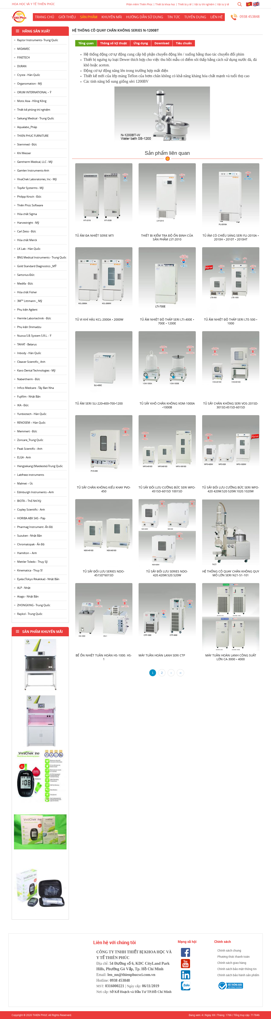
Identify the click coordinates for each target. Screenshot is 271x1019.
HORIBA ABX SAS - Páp (31, 518)
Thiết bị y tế (185, 4)
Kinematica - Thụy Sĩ (29, 570)
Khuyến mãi (111, 17)
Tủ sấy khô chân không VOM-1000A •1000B (167, 405)
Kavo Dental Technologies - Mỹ (36, 370)
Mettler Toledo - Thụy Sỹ (32, 562)
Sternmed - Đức (27, 144)
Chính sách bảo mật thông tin (237, 969)
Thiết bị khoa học (165, 4)
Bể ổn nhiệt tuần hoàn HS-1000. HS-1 (104, 657)
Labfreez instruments (30, 475)
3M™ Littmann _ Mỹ (29, 301)
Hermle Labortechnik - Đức (34, 318)
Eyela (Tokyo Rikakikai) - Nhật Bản (38, 579)
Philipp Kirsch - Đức (29, 196)
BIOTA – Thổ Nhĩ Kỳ (29, 501)
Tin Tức (173, 17)
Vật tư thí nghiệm (204, 4)
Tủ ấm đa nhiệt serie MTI (94, 235)
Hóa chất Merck (27, 240)
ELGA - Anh (24, 457)
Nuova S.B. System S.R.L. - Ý (34, 336)
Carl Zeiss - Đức (26, 231)
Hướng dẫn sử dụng (144, 17)
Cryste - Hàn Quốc (28, 75)
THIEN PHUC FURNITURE (33, 136)
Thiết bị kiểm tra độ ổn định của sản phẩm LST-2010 (167, 237)
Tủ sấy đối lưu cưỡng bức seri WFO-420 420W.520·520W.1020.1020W (230, 489)
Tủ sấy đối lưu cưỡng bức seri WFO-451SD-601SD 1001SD (167, 489)
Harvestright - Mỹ (28, 223)
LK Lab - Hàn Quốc (28, 249)
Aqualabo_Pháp (27, 127)
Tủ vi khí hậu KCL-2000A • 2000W (99, 319)
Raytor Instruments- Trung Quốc (37, 40)
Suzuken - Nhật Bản (29, 535)
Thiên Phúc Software (30, 205)
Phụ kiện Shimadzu (29, 327)
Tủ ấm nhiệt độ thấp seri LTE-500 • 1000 (230, 321)
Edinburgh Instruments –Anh (35, 492)
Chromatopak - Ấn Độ (30, 544)
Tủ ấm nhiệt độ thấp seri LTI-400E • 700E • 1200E (167, 321)
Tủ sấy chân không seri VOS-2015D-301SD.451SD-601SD (230, 405)
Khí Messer (24, 153)
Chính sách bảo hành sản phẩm (238, 975)
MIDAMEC (23, 49)
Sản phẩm (88, 17)
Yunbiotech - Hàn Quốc (31, 414)
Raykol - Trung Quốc (29, 614)
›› (180, 672)
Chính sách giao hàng (231, 963)
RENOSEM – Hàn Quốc (31, 422)
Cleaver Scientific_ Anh (31, 362)
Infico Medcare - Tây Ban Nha (35, 388)
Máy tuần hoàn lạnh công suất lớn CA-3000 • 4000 (230, 657)
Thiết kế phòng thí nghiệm (33, 110)
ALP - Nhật (24, 588)
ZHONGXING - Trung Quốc (33, 605)
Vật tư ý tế (223, 4)
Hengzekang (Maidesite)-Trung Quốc (40, 466)
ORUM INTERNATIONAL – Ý (34, 92)
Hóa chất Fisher (27, 292)
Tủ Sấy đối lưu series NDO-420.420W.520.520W (167, 573)
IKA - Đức (23, 405)
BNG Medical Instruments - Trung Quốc (41, 257)
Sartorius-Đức (26, 275)
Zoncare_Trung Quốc (30, 440)
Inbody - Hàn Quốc (29, 353)
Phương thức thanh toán (233, 957)
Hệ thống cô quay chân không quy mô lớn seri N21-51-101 (230, 573)
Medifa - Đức (25, 283)
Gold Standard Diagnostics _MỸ (36, 266)
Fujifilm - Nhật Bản (28, 396)
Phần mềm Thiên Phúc (139, 4)
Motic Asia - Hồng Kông (31, 101)
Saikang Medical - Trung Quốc (35, 118)
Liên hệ (216, 17)
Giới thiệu (67, 17)
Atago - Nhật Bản (28, 596)
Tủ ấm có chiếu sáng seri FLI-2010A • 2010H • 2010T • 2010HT (231, 237)
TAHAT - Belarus (27, 344)
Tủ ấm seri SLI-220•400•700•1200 (99, 403)
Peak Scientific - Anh (29, 449)
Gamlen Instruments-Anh (33, 170)
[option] (40, 666)
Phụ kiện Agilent (27, 309)
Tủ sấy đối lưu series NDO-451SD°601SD (104, 573)
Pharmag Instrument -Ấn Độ (35, 527)
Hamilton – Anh (27, 553)
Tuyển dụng (195, 17)
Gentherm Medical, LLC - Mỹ (35, 162)
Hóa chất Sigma (27, 214)
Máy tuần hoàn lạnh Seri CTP (162, 655)
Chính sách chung (229, 950)
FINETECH (23, 57)
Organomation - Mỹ (29, 83)
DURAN (21, 66)
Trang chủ (44, 17)
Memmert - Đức (27, 431)
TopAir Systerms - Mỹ (30, 188)
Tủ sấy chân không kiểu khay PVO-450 (104, 489)
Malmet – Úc (25, 483)
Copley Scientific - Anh (31, 509)
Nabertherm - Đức (28, 379)
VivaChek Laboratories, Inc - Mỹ (37, 179)
